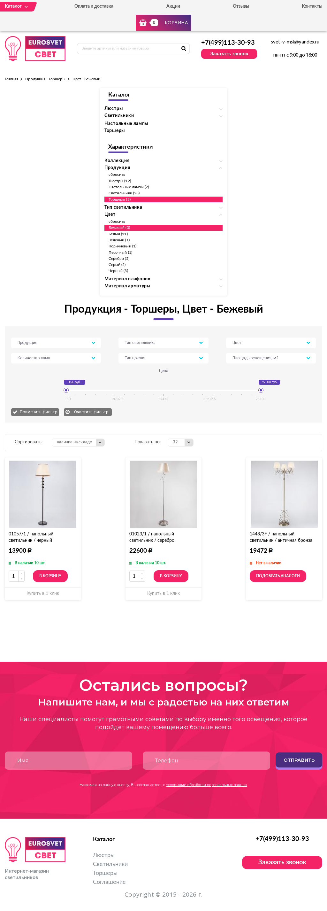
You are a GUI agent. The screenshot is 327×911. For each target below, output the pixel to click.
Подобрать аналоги (278, 576)
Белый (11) (118, 234)
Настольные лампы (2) (129, 187)
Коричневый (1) (122, 246)
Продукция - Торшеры (45, 79)
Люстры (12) (120, 181)
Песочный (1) (120, 252)
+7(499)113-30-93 (228, 43)
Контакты (312, 6)
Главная (11, 79)
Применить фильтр (38, 411)
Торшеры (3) (120, 199)
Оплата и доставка (93, 6)
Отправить (299, 760)
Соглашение (109, 882)
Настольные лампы (126, 123)
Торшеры (114, 130)
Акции (173, 6)
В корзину (50, 576)
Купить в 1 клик (43, 593)
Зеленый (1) (119, 240)
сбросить (117, 174)
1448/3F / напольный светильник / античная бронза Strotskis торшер (281, 540)
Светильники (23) (124, 193)
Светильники (110, 864)
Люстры (104, 855)
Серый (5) (117, 265)
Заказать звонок (229, 53)
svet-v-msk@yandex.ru (295, 42)
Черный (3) (118, 271)
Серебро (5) (119, 259)
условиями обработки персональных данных (206, 785)
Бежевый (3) (119, 228)
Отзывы (241, 6)
